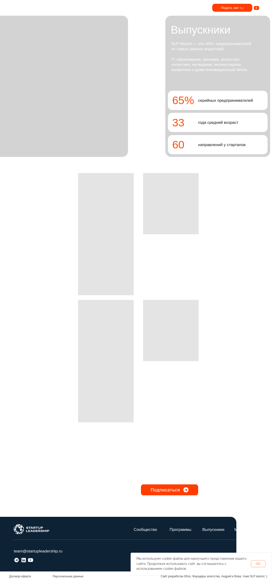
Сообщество (145, 529)
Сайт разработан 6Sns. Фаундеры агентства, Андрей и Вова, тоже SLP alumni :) (214, 576)
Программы (180, 529)
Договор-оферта (20, 576)
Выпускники (213, 529)
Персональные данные (68, 576)
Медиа (240, 529)
